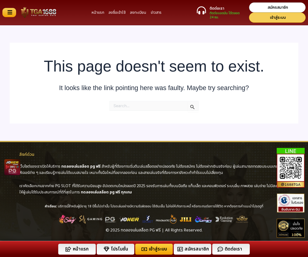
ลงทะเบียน (138, 12)
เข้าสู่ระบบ (158, 249)
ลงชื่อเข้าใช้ (117, 12)
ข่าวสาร (156, 12)
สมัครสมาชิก (197, 249)
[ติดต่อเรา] (201, 10)
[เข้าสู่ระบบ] (144, 249)
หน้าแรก (97, 12)
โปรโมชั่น (119, 249)
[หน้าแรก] (68, 249)
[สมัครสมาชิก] (180, 249)
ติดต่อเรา (217, 8)
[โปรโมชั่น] (106, 249)
